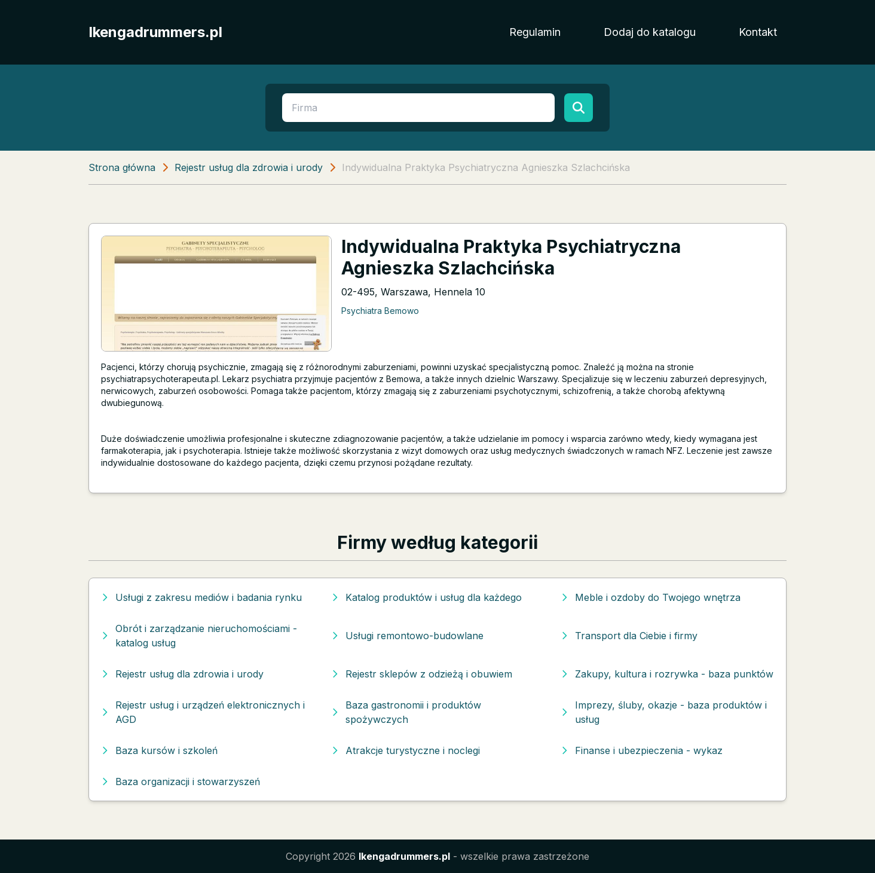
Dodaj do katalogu (650, 32)
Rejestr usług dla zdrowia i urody (249, 167)
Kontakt (758, 32)
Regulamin (535, 32)
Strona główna (121, 167)
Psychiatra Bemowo (380, 311)
